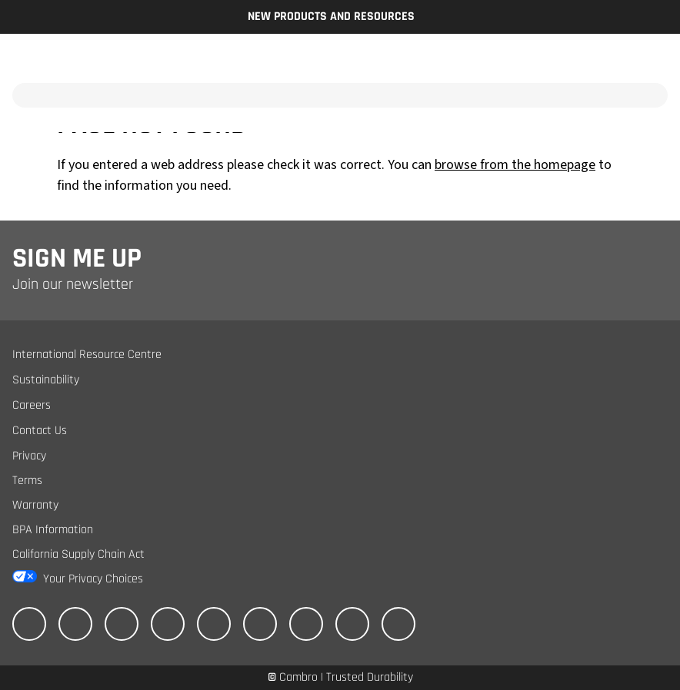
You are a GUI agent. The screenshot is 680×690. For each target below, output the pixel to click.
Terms (27, 481)
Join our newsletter (72, 284)
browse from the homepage (515, 164)
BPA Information (52, 530)
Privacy (29, 456)
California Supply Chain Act (78, 554)
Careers (31, 405)
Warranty (35, 505)
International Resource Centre (87, 355)
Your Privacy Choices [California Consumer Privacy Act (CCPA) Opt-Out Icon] (93, 579)
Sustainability (45, 380)
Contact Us (39, 431)
